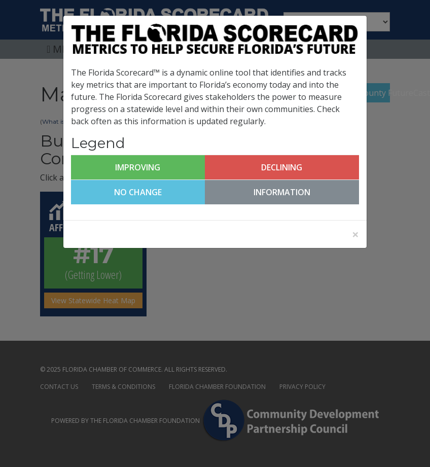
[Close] (355, 234)
